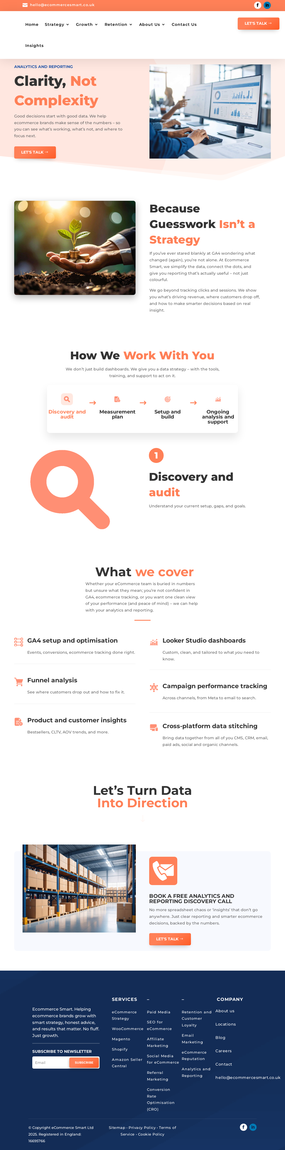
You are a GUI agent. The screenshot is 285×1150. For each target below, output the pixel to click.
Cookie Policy (151, 1134)
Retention (133, 24)
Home (49, 24)
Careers (223, 1050)
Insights (83, 45)
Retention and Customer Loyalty (197, 1018)
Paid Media (159, 1011)
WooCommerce (128, 1028)
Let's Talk (256, 23)
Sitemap (117, 1127)
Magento (121, 1038)
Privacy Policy (142, 1127)
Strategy (72, 24)
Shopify (120, 1049)
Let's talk (167, 938)
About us (224, 1010)
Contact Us (55, 45)
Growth (102, 24)
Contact (223, 1063)
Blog (220, 1037)
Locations (225, 1023)
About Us (167, 24)
